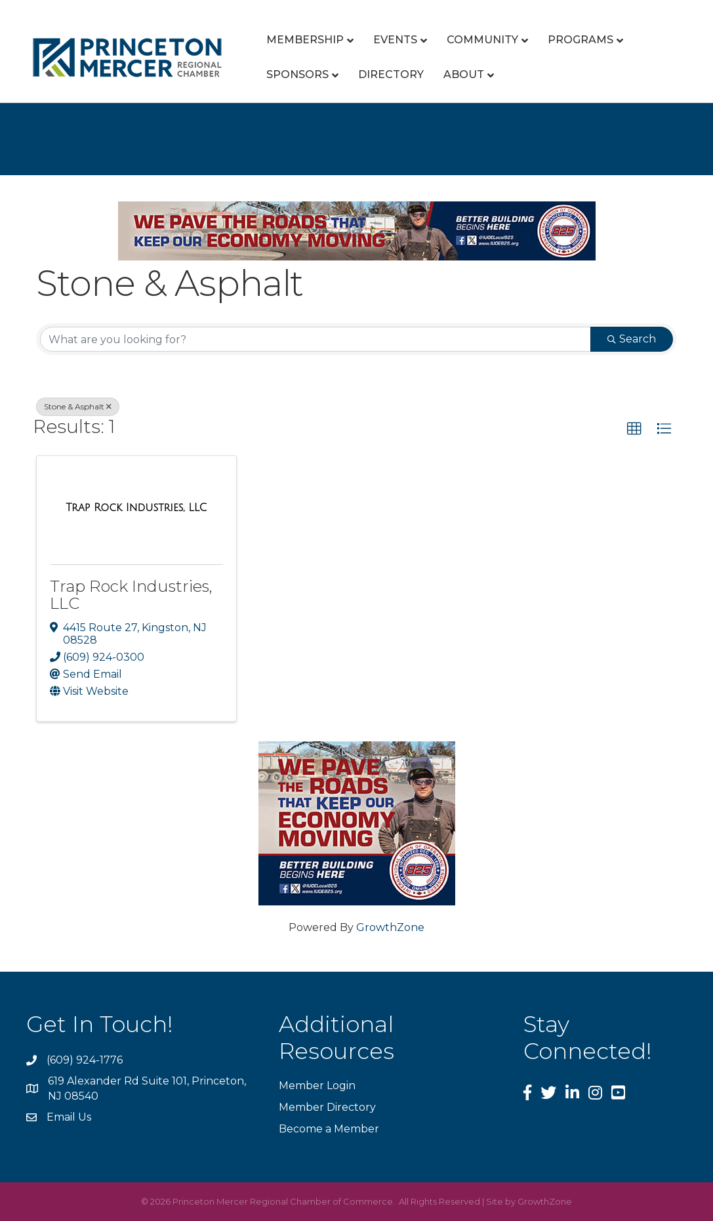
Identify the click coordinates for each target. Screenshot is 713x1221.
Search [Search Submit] (631, 339)
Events (395, 39)
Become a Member (329, 1129)
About (463, 74)
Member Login (317, 1085)
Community (482, 39)
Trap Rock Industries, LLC (131, 595)
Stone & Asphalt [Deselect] (78, 406)
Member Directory (327, 1107)
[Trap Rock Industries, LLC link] (136, 507)
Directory (391, 74)
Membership (305, 39)
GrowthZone (390, 927)
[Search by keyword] (315, 339)
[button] (634, 429)
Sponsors (297, 74)
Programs (580, 39)
